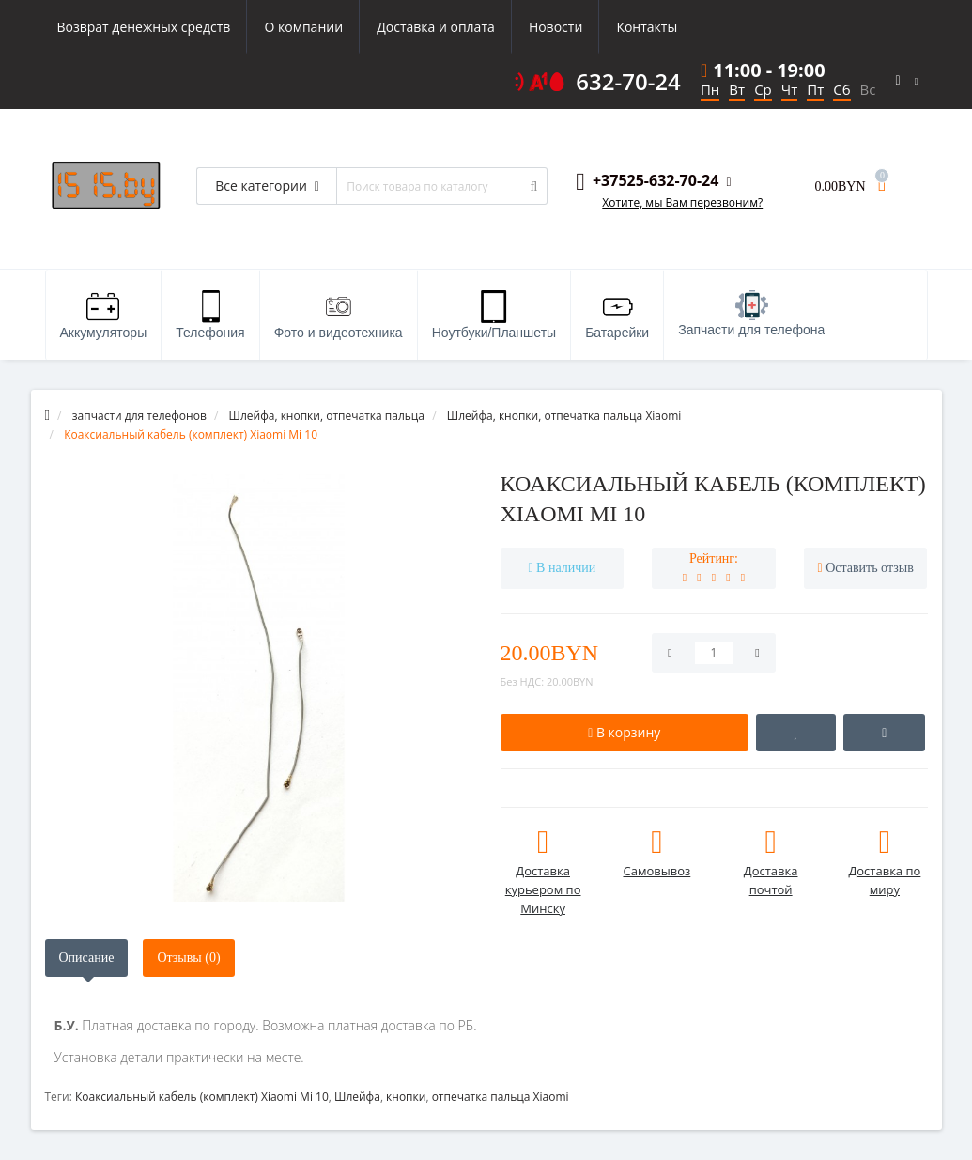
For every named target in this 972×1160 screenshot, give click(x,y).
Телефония (210, 315)
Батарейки (617, 315)
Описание (87, 958)
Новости (555, 27)
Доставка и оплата (436, 27)
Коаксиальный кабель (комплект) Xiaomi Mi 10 (202, 1097)
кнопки (405, 1097)
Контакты (646, 27)
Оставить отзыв (869, 568)
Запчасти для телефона (751, 313)
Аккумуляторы (103, 315)
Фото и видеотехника (338, 315)
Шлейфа (357, 1097)
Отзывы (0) (188, 958)
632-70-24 (628, 81)
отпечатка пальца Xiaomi (500, 1097)
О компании (303, 27)
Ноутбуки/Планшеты (494, 315)
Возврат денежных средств (144, 27)
